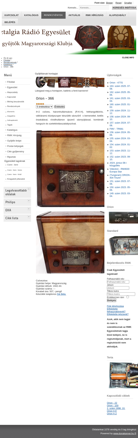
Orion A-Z (112, 413)
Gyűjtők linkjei (14, 140)
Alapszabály (117, 15)
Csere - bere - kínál (14, 174)
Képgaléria (11, 116)
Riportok (11, 157)
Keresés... (73, 7)
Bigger (109, 2)
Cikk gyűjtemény (15, 151)
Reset (118, 2)
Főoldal (11, 82)
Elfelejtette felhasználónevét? (116, 310)
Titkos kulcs (113, 291)
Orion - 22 (112, 403)
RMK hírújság (95, 15)
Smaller (128, 2)
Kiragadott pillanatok (16, 179)
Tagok (9, 125)
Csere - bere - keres (14, 170)
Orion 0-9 (111, 411)
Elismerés (11, 112)
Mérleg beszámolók (15, 102)
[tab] (29, 188)
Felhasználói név (115, 278)
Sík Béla (61, 294)
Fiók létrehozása (115, 306)
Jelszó (110, 285)
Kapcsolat (11, 15)
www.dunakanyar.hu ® (124, 433)
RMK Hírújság (14, 135)
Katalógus (31, 15)
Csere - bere (12, 165)
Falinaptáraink (12, 120)
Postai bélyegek (15, 146)
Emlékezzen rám (115, 297)
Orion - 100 (112, 405)
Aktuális (74, 15)
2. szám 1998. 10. (116, 408)
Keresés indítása (124, 7)
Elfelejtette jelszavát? (117, 314)
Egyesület (12, 87)
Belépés (9, 22)
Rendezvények (53, 15)
